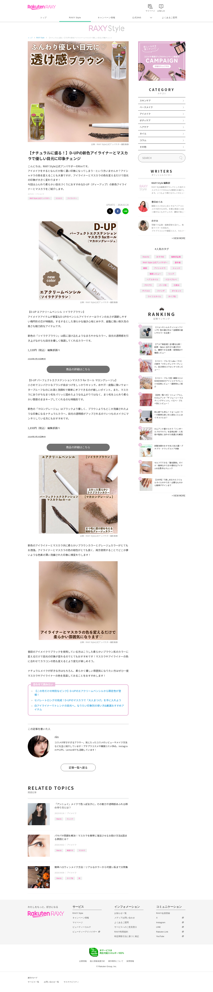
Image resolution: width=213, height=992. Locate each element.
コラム (143, 140)
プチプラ (148, 285)
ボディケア (145, 120)
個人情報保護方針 (97, 961)
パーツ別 (162, 285)
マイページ (78, 922)
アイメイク (40, 194)
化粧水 (176, 285)
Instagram (160, 922)
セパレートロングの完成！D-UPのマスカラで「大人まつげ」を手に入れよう (77, 700)
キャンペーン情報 (106, 17)
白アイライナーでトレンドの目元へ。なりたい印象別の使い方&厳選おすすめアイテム (79, 707)
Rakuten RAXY (42, 7)
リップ (171, 273)
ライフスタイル (154, 296)
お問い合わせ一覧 (51, 982)
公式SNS (136, 17)
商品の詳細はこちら (78, 369)
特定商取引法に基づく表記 (126, 936)
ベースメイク (146, 107)
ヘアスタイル (152, 279)
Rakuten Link (162, 932)
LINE (158, 927)
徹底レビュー (155, 273)
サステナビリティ (71, 982)
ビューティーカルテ (82, 927)
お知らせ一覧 (120, 913)
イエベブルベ (171, 279)
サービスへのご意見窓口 (125, 927)
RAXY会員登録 (163, 913)
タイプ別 (70, 878)
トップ (43, 17)
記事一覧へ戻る (78, 767)
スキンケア (145, 100)
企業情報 (83, 961)
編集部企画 (176, 256)
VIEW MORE (178, 238)
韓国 (145, 268)
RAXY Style (75, 17)
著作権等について (115, 961)
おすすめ (160, 256)
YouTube (160, 936)
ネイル (143, 133)
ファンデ (161, 290)
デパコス (146, 290)
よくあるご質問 (169, 17)
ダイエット (176, 290)
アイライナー (72, 198)
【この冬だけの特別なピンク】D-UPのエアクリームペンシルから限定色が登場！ (77, 693)
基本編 (178, 262)
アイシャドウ (159, 268)
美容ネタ (70, 850)
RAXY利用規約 (121, 932)
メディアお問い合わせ (124, 918)
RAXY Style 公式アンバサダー (40, 198)
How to (58, 819)
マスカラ (59, 198)
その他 (143, 146)
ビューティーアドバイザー (85, 932)
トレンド (70, 819)
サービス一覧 (33, 982)
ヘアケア (144, 127)
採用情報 (130, 961)
